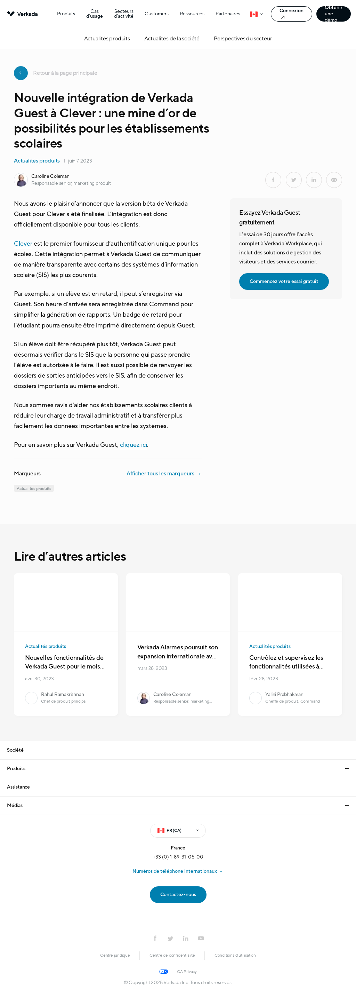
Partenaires (228, 13)
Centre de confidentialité (172, 955)
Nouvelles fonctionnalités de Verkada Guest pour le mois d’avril (64, 667)
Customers (157, 13)
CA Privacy (187, 971)
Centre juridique (115, 955)
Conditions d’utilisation (235, 955)
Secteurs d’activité (124, 13)
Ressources (192, 13)
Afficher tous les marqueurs (160, 473)
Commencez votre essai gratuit (284, 281)
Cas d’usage (94, 13)
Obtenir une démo (333, 14)
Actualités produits (37, 161)
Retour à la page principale (55, 73)
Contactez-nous (178, 894)
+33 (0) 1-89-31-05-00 (178, 857)
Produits (66, 13)
